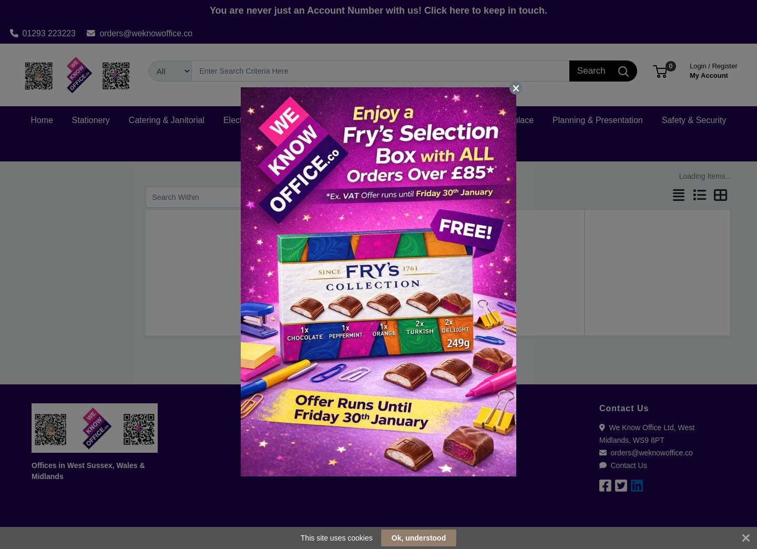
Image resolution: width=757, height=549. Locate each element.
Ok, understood (419, 538)
